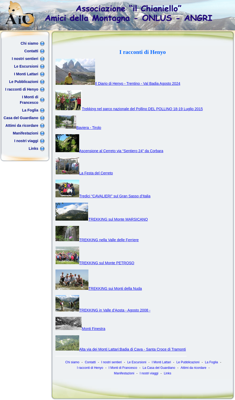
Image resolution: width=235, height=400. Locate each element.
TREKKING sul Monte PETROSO (94, 263)
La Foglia (30, 110)
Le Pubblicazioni (23, 82)
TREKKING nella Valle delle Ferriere (97, 240)
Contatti (31, 51)
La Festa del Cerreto (84, 173)
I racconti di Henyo (21, 89)
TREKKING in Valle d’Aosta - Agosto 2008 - (103, 310)
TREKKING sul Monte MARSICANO (101, 219)
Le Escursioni (26, 66)
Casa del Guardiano (21, 118)
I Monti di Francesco (29, 100)
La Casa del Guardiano (159, 368)
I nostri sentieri (25, 59)
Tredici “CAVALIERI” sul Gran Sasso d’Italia (103, 196)
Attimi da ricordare (22, 125)
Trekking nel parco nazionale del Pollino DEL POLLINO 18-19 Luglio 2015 (129, 109)
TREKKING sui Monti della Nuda (98, 288)
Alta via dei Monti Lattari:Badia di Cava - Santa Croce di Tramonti (120, 349)
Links (33, 148)
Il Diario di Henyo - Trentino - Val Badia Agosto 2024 (117, 83)
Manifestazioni (25, 133)
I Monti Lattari (26, 74)
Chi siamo (29, 43)
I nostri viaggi (26, 141)
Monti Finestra (80, 329)
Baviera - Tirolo (78, 127)
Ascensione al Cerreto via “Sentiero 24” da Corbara (109, 151)
